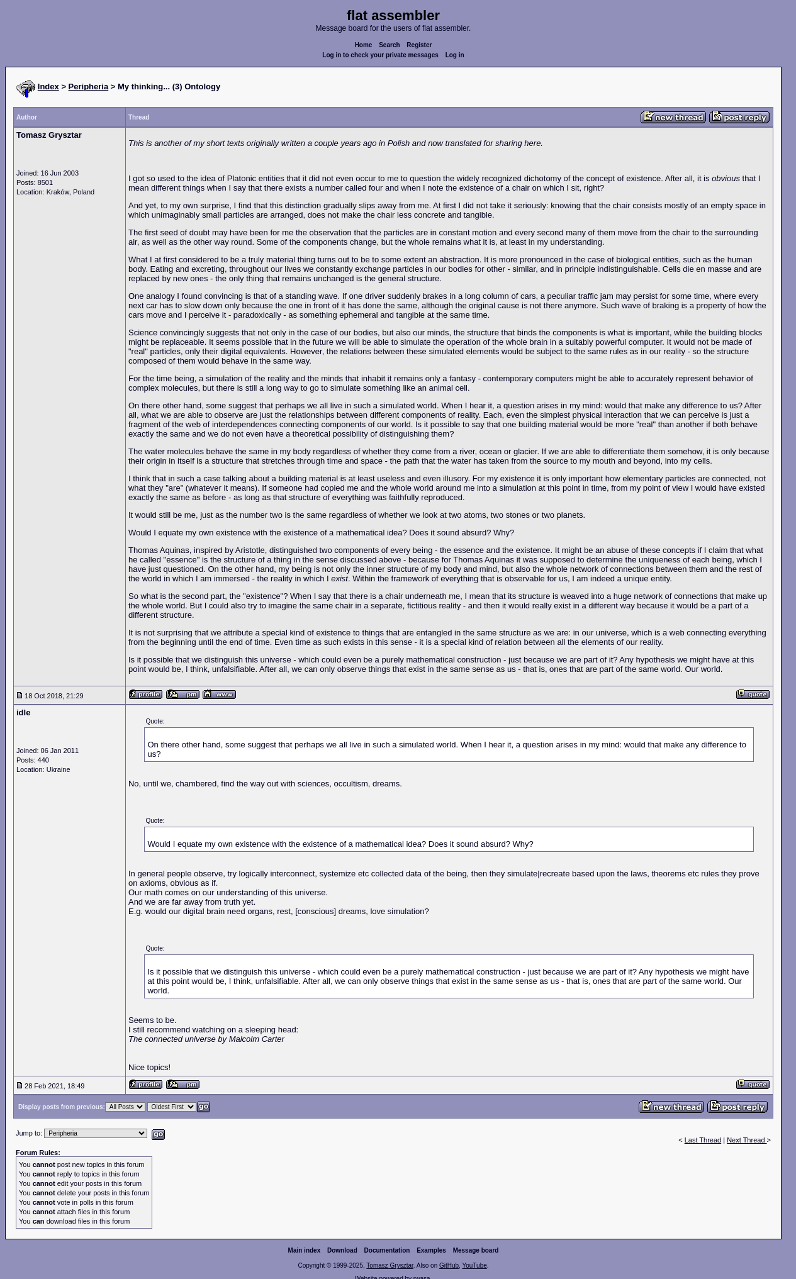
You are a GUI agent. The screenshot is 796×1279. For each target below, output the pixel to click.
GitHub (449, 1265)
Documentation (387, 1250)
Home (364, 45)
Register (419, 45)
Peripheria (89, 86)
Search (389, 45)
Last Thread (703, 1140)
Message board (476, 1250)
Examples (431, 1250)
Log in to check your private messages (380, 55)
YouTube (474, 1265)
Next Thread (746, 1140)
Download (342, 1250)
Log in (455, 55)
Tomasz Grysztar (389, 1265)
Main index (304, 1250)
